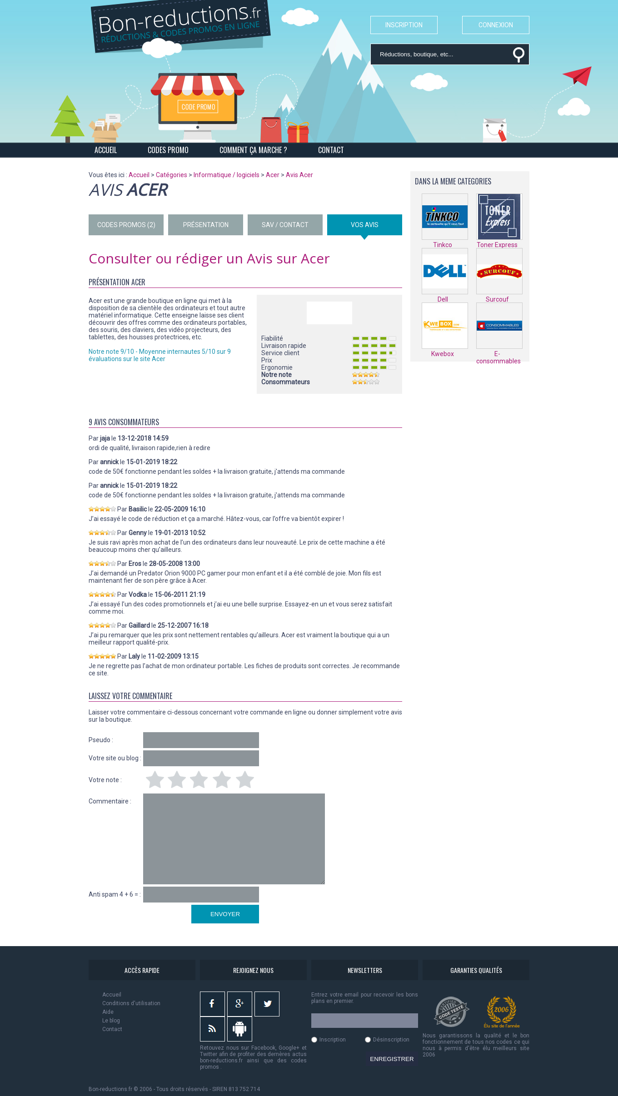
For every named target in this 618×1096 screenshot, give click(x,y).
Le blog (111, 1020)
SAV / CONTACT (285, 224)
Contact (112, 1029)
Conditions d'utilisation (131, 1003)
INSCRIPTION (404, 25)
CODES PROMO (168, 149)
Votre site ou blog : (115, 758)
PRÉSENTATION (206, 224)
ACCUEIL (106, 149)
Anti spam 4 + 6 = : (115, 894)
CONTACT (331, 149)
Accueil (111, 995)
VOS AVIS (365, 224)
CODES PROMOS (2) (126, 224)
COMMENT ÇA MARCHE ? (253, 149)
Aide (108, 1012)
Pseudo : (101, 740)
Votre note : (105, 780)
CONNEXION (495, 25)
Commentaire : (110, 801)
